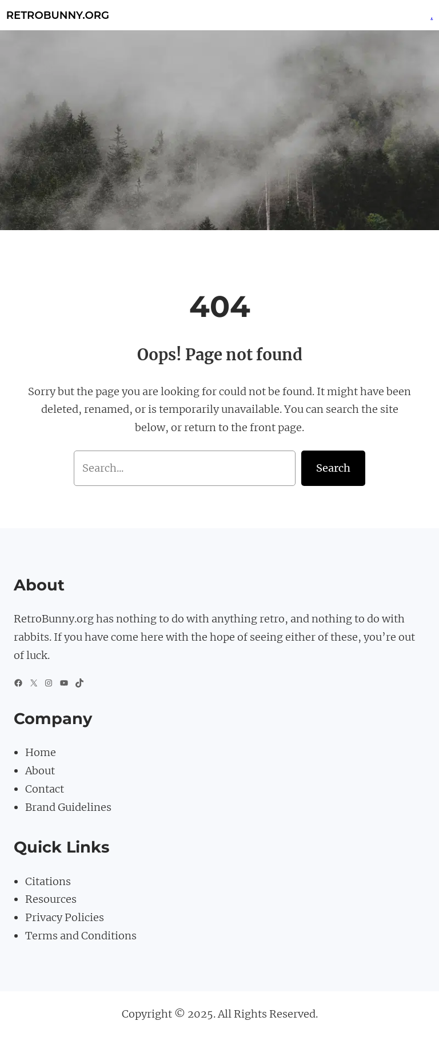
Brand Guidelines (68, 807)
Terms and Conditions (81, 935)
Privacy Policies (64, 917)
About (40, 770)
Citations (48, 881)
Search (333, 468)
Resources (51, 899)
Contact (44, 788)
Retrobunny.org (57, 15)
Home (40, 752)
